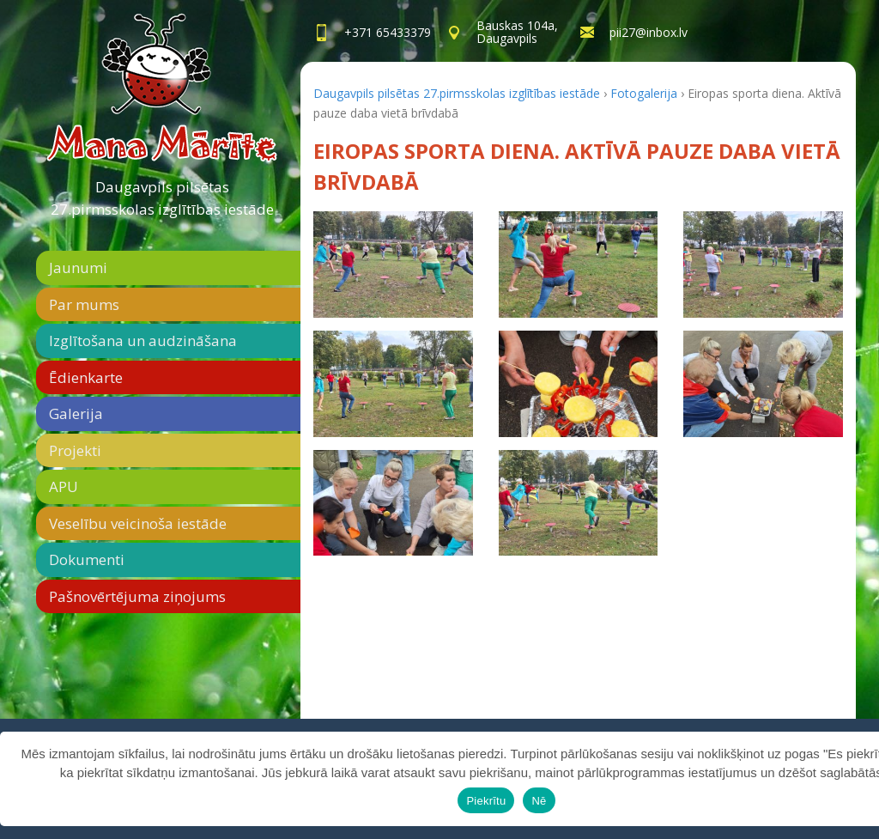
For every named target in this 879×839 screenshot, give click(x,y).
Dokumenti (86, 559)
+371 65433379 (387, 32)
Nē (538, 800)
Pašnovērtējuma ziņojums (137, 596)
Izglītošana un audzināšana (143, 340)
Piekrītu (486, 800)
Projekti (75, 450)
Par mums (84, 304)
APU (63, 486)
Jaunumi (78, 267)
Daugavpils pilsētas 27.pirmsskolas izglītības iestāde (162, 198)
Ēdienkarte (86, 377)
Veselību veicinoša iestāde (138, 523)
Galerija (76, 413)
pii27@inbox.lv (648, 32)
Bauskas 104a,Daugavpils (517, 31)
